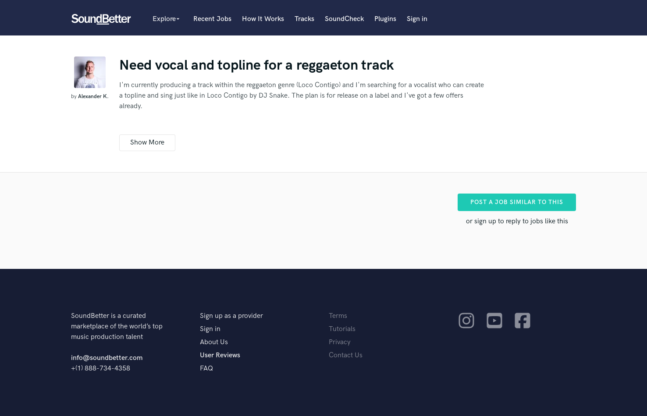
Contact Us (346, 355)
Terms (338, 316)
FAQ (206, 368)
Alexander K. (93, 96)
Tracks (304, 19)
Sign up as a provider (231, 316)
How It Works (263, 19)
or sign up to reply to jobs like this (517, 221)
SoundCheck (344, 19)
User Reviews (220, 355)
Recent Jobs (212, 19)
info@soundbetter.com (106, 358)
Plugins (385, 19)
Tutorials (342, 329)
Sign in (417, 19)
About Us (214, 342)
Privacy (340, 342)
